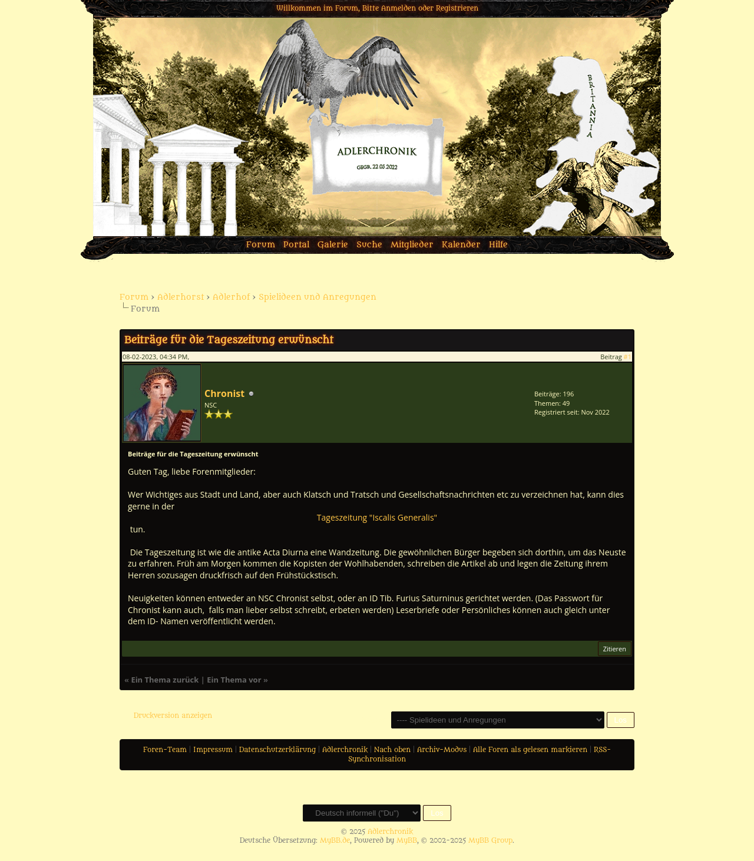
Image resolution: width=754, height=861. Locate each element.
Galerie (333, 245)
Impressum (213, 750)
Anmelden (398, 8)
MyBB (406, 840)
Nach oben (392, 750)
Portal (296, 245)
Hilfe (498, 245)
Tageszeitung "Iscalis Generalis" (377, 517)
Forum (260, 245)
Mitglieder (412, 245)
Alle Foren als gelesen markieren (530, 750)
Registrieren (457, 8)
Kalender (461, 245)
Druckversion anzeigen (173, 715)
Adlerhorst (180, 297)
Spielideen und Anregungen (317, 297)
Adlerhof (231, 297)
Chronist (224, 393)
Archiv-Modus (442, 750)
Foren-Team (165, 750)
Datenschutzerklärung (277, 750)
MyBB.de (335, 840)
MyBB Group (490, 840)
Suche (369, 245)
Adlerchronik (345, 750)
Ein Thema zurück (165, 679)
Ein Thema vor (234, 679)
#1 (627, 356)
